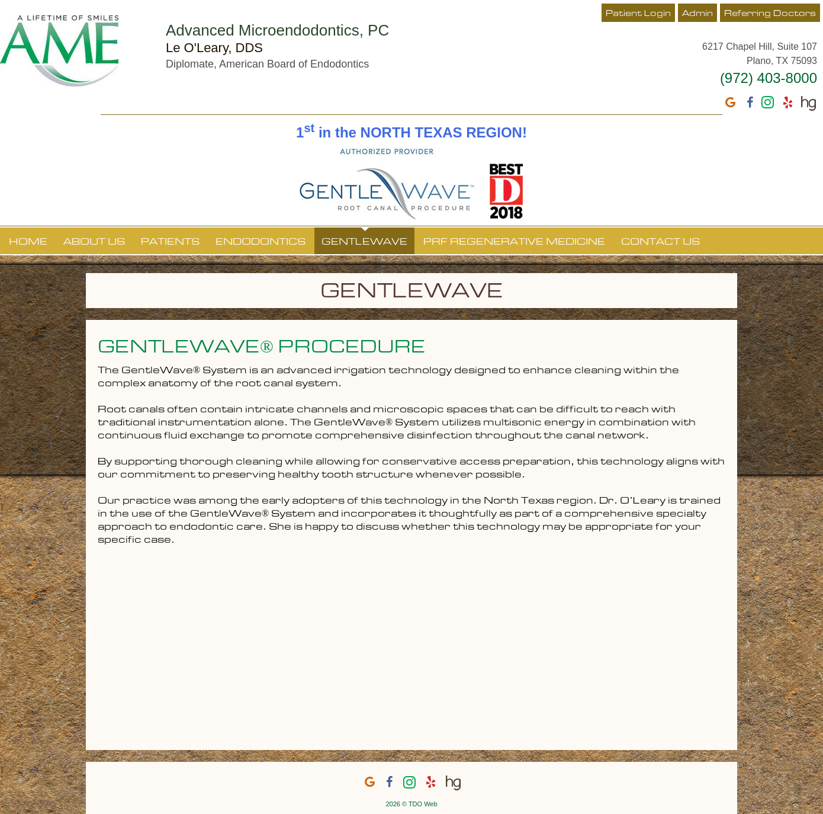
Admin (697, 13)
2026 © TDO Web (411, 803)
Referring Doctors (770, 13)
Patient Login (638, 13)
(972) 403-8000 (768, 78)
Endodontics (261, 242)
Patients (170, 242)
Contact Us (660, 242)
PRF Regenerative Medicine (514, 242)
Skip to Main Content (33, 4)
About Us (94, 242)
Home (28, 242)
